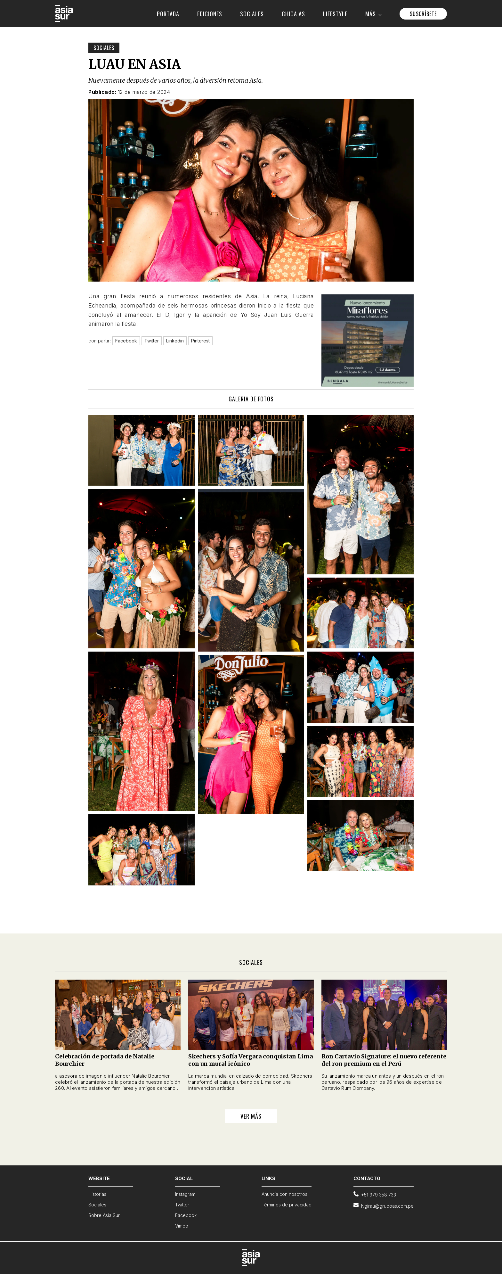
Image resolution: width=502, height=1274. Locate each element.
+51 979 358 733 (374, 1194)
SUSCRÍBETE (423, 14)
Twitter (182, 1204)
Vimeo (181, 1226)
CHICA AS (293, 14)
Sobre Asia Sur (104, 1215)
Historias (97, 1194)
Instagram (185, 1194)
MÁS (373, 14)
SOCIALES (252, 14)
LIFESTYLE (335, 14)
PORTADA (168, 14)
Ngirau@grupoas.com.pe (383, 1206)
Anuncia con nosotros (284, 1194)
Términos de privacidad (287, 1204)
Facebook (186, 1215)
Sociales (103, 48)
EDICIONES (209, 14)
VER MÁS (251, 1116)
